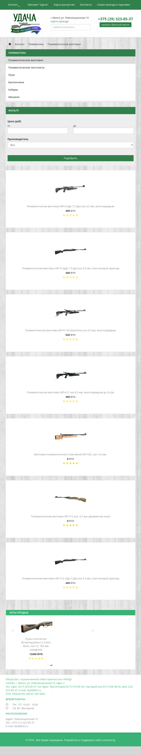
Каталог (14, 5)
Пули (11, 75)
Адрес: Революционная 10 (22, 719)
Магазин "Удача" (38, 4)
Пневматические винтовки (64, 44)
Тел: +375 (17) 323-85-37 (20, 722)
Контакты (86, 4)
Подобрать (70, 158)
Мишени (14, 97)
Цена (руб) (14, 121)
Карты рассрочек (64, 4)
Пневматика (36, 44)
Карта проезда (60, 21)
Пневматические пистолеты (26, 67)
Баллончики (16, 82)
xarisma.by (109, 740)
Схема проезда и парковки (113, 4)
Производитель (18, 139)
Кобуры (13, 89)
